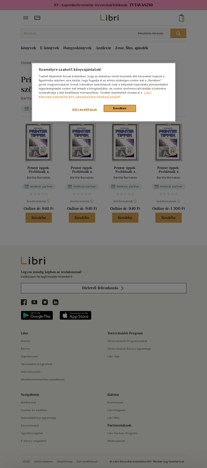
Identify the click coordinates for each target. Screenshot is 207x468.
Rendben (119, 108)
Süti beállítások (84, 109)
